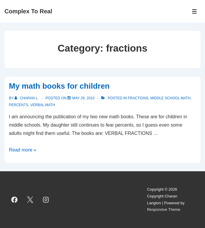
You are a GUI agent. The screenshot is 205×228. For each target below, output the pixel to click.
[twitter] (30, 200)
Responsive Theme (163, 209)
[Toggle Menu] (194, 11)
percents (18, 105)
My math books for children (59, 86)
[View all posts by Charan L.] (27, 98)
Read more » (22, 149)
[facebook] (14, 200)
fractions (138, 98)
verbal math (42, 105)
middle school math (170, 98)
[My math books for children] (83, 98)
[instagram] (46, 200)
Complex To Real (28, 11)
